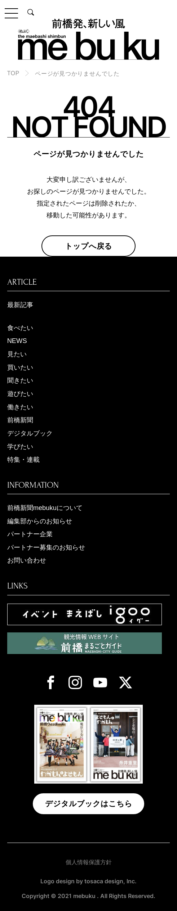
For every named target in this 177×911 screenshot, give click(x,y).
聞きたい (20, 380)
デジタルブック (30, 433)
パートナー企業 (30, 534)
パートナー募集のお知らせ (46, 547)
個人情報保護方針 (89, 862)
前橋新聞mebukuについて (45, 507)
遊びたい (20, 393)
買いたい (20, 367)
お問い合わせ (26, 560)
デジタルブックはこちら (88, 803)
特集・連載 (23, 459)
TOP (13, 73)
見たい (17, 354)
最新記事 (20, 304)
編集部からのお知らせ (39, 521)
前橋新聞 (20, 420)
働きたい (20, 407)
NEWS (17, 340)
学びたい (20, 446)
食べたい (20, 328)
